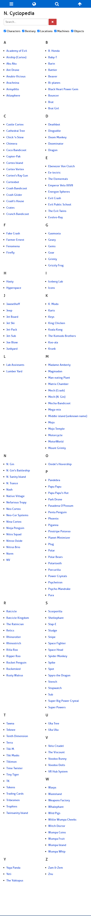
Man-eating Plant (59, 377)
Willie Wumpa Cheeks (62, 819)
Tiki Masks (12, 755)
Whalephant (56, 807)
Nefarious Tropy (16, 502)
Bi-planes (54, 83)
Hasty (9, 281)
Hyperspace (13, 288)
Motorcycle (55, 435)
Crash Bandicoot (16, 188)
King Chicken (56, 323)
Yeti (8, 874)
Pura (51, 595)
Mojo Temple (56, 429)
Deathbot (54, 124)
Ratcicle (11, 611)
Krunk (52, 349)
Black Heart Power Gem (63, 89)
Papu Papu (54, 486)
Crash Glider (14, 195)
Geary (52, 240)
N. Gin (10, 464)
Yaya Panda (13, 868)
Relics (10, 630)
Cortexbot (12, 182)
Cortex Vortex (15, 169)
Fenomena (13, 246)
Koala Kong (55, 329)
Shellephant (56, 618)
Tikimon (11, 762)
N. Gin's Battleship (18, 470)
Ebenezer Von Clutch (61, 166)
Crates (10, 207)
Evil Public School (59, 204)
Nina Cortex (13, 522)
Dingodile (54, 131)
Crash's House (15, 201)
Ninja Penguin (15, 528)
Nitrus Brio (13, 547)
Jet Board (12, 317)
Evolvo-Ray (55, 217)
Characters (12, 31)
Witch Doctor (56, 826)
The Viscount (56, 752)
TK (8, 781)
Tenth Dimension (17, 736)
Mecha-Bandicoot (59, 403)
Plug (51, 544)
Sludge (52, 630)
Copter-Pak (13, 156)
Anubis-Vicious (15, 76)
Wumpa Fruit (56, 839)
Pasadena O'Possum (60, 506)
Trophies (11, 806)
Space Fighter (57, 643)
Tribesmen (13, 800)
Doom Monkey (57, 137)
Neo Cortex (13, 509)
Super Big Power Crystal (63, 701)
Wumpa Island (57, 845)
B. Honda (54, 51)
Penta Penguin (57, 512)
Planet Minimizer (59, 537)
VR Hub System (58, 771)
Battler (52, 70)
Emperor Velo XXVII (60, 185)
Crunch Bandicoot (17, 214)
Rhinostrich (13, 643)
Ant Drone (12, 70)
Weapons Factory (59, 800)
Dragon (52, 150)
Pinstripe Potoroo (59, 531)
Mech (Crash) (56, 390)
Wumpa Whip (56, 851)
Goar (51, 252)
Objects (77, 31)
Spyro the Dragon (59, 675)
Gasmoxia (54, 233)
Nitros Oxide (14, 541)
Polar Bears (55, 557)
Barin (51, 63)
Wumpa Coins (57, 832)
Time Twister (14, 768)
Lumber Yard (14, 371)
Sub (50, 694)
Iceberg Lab (55, 281)
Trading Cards (15, 793)
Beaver (52, 76)
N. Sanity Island (16, 477)
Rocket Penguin (16, 662)
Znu (50, 874)
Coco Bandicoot (16, 150)
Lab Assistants (15, 365)
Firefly (10, 252)
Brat (51, 102)
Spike (51, 662)
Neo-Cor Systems (17, 515)
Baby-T (52, 57)
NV (8, 560)
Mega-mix (54, 409)
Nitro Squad (13, 534)
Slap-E (52, 624)
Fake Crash (13, 233)
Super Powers (57, 707)
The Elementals (58, 179)
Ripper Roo (13, 656)
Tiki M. (10, 749)
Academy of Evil (16, 51)
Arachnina (12, 83)
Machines (61, 31)
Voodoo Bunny (57, 759)
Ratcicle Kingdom (17, 618)
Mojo (51, 422)
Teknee (10, 730)
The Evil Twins (57, 211)
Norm (9, 553)
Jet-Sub (11, 336)
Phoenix (53, 518)
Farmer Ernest (15, 240)
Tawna (10, 723)
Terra (9, 742)
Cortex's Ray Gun (17, 175)
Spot (51, 669)
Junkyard (11, 349)
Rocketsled (13, 669)
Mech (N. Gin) (56, 397)
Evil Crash (54, 198)
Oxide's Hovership (60, 464)
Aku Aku (11, 63)
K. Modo (53, 304)
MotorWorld (55, 441)
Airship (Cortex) (16, 57)
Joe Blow (12, 342)
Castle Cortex (15, 124)
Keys (51, 317)
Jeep (9, 310)
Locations (44, 31)
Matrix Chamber (58, 384)
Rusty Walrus (14, 675)
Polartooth (55, 563)
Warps (52, 787)
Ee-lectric (54, 172)
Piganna (53, 525)
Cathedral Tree (15, 131)
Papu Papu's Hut (58, 493)
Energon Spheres (59, 192)
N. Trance (12, 483)
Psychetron (55, 582)
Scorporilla (55, 611)
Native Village (15, 496)
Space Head (55, 650)
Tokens (10, 787)
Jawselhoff (13, 304)
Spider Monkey (57, 656)
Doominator (55, 143)
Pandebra (54, 480)
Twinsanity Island (17, 813)
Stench (52, 682)
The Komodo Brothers (62, 336)
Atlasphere (13, 95)
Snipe (51, 637)
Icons (51, 288)
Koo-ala (53, 342)
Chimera (11, 143)
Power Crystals (57, 576)
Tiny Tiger (12, 774)
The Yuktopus (14, 880)
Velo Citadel (56, 746)
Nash (9, 489)
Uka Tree (53, 723)
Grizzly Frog (56, 265)
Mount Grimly (57, 448)
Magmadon (55, 371)
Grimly (52, 259)
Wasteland (55, 794)
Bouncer (53, 95)
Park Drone (55, 499)
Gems (51, 246)
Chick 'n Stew (15, 137)
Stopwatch (55, 688)
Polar (51, 550)
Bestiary (29, 31)
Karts (51, 310)
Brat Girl (53, 108)
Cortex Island (14, 163)
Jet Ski (10, 323)
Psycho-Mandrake (59, 589)
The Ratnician (15, 624)
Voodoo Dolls (56, 765)
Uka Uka (53, 730)
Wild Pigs (54, 813)
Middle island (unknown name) (67, 416)
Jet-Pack (11, 329)
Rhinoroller (13, 637)
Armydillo (12, 89)
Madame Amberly (59, 365)
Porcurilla (54, 570)
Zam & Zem (55, 868)
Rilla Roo (12, 650)
